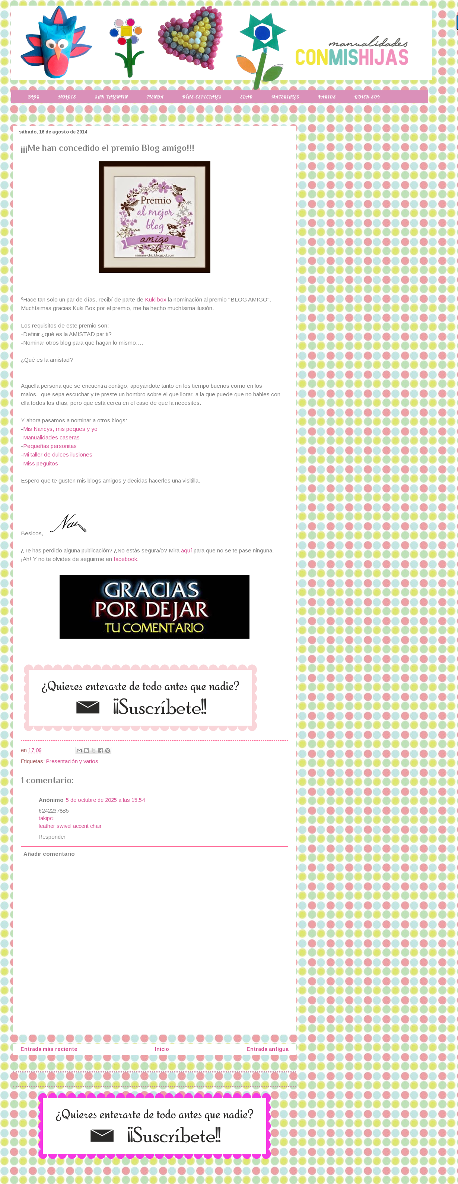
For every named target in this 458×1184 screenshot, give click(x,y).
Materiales (285, 97)
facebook (125, 559)
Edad (246, 97)
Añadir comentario (49, 854)
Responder (52, 837)
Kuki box (155, 299)
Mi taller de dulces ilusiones (57, 454)
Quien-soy (367, 97)
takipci (46, 818)
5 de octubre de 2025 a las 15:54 (105, 800)
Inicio (162, 1049)
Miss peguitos (40, 463)
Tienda (155, 97)
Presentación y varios (72, 761)
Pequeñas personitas (50, 446)
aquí (187, 550)
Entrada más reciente (48, 1049)
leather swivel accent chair (70, 826)
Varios (327, 97)
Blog (33, 97)
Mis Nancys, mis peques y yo (60, 429)
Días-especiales (202, 97)
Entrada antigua (268, 1049)
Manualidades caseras (51, 437)
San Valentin (111, 97)
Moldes (67, 97)
